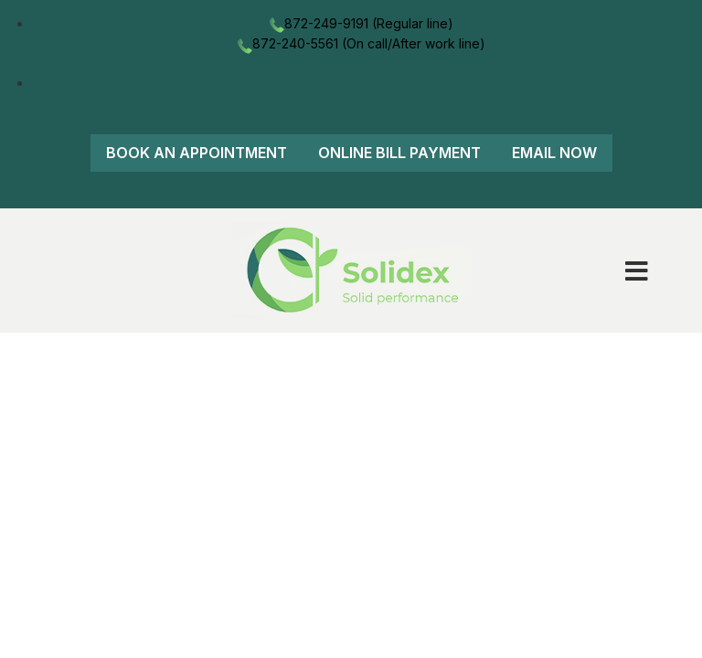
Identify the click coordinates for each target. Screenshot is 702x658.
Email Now (554, 152)
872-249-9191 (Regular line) (360, 23)
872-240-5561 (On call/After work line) (360, 43)
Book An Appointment (196, 152)
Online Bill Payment (399, 152)
